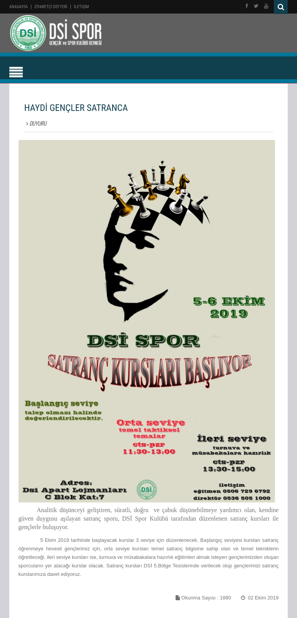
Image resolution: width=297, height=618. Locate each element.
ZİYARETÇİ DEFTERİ (50, 7)
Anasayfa (18, 7)
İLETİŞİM (81, 7)
